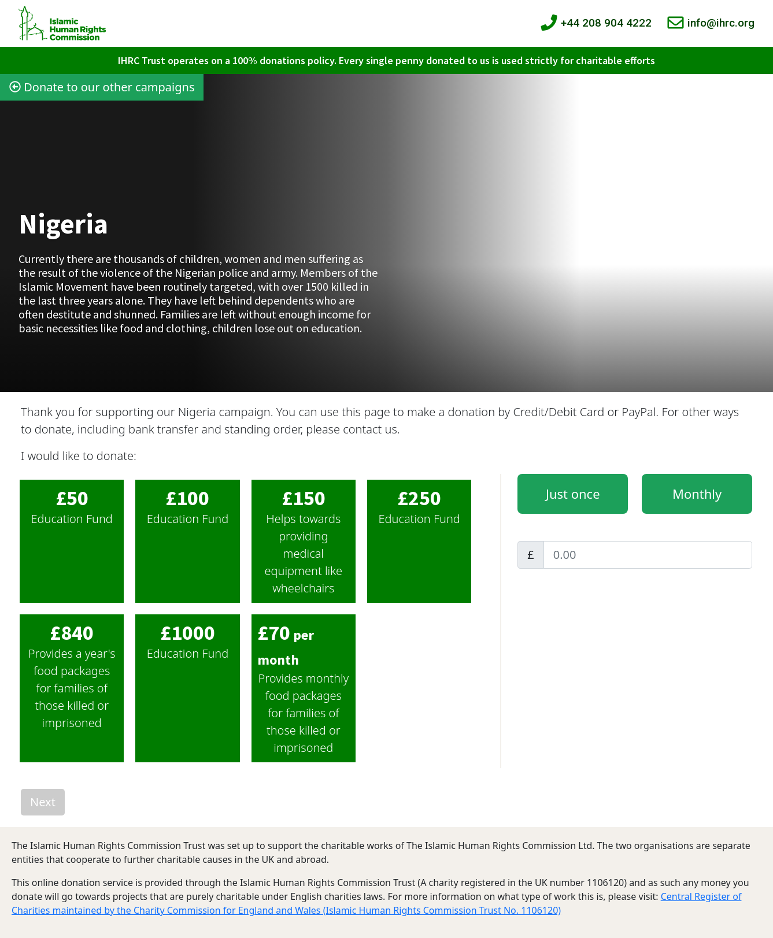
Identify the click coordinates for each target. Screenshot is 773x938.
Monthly (697, 493)
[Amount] (647, 555)
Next (43, 802)
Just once (573, 493)
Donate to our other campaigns (101, 87)
